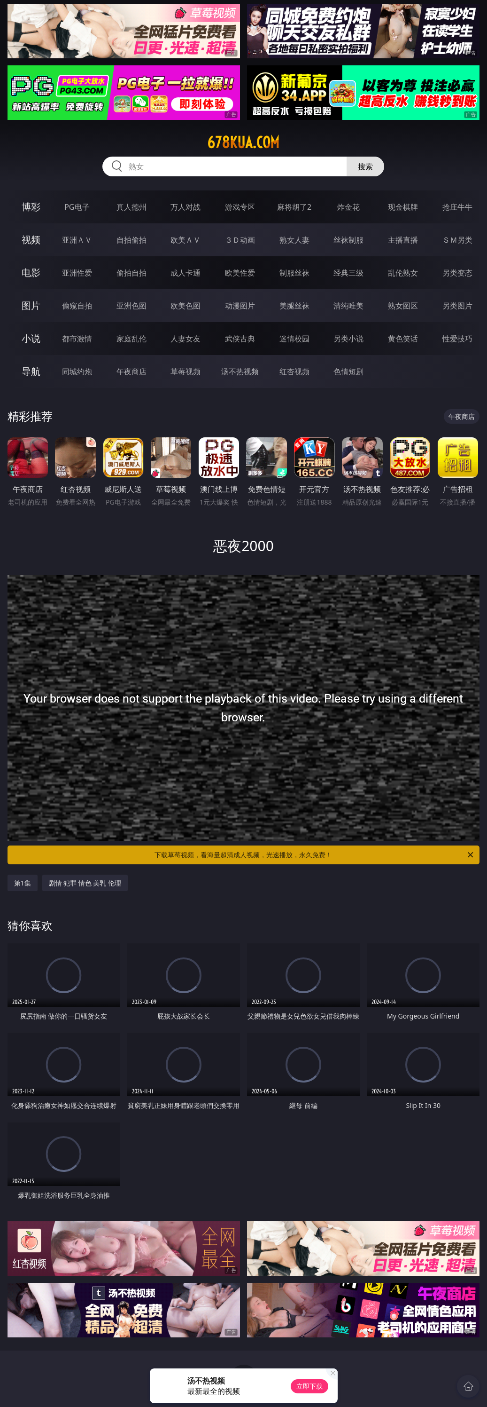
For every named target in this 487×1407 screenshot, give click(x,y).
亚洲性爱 (77, 273)
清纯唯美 (348, 305)
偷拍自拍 (131, 273)
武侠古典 (240, 338)
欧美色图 (185, 305)
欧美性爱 (240, 273)
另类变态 (457, 273)
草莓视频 (185, 371)
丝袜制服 (348, 240)
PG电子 (76, 207)
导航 (31, 371)
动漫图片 (240, 305)
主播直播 (403, 240)
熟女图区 (403, 305)
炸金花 (348, 207)
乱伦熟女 (403, 273)
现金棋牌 (403, 207)
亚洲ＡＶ (77, 240)
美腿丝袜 (294, 305)
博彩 (31, 206)
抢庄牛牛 (457, 207)
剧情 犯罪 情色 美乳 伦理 (85, 882)
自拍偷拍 (131, 240)
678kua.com (243, 142)
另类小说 (348, 338)
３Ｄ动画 (240, 240)
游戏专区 (240, 207)
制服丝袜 (294, 273)
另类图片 (457, 305)
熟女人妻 (294, 240)
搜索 (365, 166)
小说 (31, 338)
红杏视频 (294, 371)
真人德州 (131, 207)
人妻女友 (185, 338)
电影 (31, 272)
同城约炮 (77, 371)
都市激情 (77, 338)
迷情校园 (294, 338)
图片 (31, 305)
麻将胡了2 (294, 207)
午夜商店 (131, 371)
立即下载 (309, 1386)
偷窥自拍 (77, 305)
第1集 (22, 882)
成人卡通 (185, 273)
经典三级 (348, 273)
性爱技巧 (457, 338)
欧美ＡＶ (185, 240)
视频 (31, 239)
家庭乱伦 (131, 338)
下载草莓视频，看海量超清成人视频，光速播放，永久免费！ (315, 855)
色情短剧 (348, 371)
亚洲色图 (131, 305)
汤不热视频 (240, 371)
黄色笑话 (403, 338)
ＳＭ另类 (457, 240)
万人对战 (185, 207)
